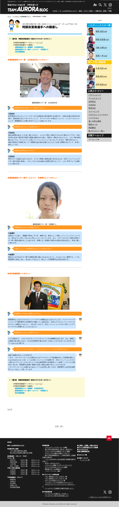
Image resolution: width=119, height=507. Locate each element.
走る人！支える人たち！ (52, 463)
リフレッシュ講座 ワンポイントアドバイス (58, 465)
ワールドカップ (95, 98)
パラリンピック (95, 95)
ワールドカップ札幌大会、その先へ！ (57, 494)
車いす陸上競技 (95, 121)
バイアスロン (94, 118)
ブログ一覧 (23, 460)
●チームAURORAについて (15, 445)
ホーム (9, 16)
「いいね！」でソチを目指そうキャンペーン (59, 482)
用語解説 (92, 128)
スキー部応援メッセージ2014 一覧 (56, 478)
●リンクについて (82, 449)
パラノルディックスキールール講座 (56, 447)
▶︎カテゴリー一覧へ (97, 131)
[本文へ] (110, 8)
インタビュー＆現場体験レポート (22, 16)
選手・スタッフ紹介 (86, 11)
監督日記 (92, 108)
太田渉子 (13, 481)
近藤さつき (13, 485)
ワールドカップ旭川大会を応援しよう (57, 496)
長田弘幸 (13, 479)
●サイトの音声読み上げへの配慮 (87, 447)
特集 (110, 11)
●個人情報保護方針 (83, 451)
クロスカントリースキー (98, 115)
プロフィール (35, 460)
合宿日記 (92, 102)
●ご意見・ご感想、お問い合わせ (87, 445)
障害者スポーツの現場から (53, 469)
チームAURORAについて (68, 11)
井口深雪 (13, 483)
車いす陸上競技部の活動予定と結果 (21, 453)
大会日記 (92, 105)
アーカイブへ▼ (85, 460)
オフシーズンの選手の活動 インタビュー (57, 453)
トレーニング (94, 111)
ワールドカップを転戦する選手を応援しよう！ (59, 488)
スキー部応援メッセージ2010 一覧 (56, 476)
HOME (55, 11)
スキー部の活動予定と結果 (18, 451)
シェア (9, 409)
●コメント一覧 (82, 455)
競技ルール (93, 124)
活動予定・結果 (100, 11)
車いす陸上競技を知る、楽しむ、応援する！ (59, 449)
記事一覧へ (59, 426)
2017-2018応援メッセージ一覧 (55, 480)
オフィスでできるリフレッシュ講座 (56, 467)
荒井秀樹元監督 (15, 487)
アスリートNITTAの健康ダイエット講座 (57, 451)
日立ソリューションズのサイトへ (100, 497)
